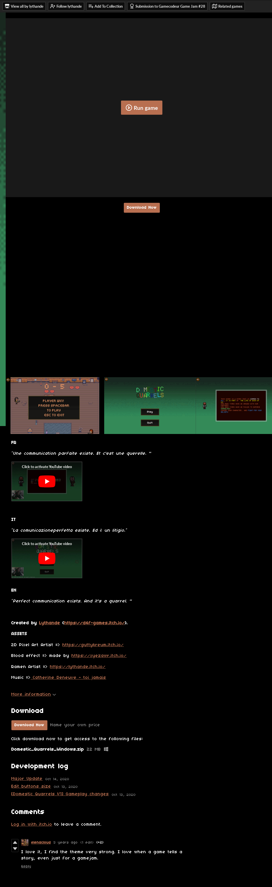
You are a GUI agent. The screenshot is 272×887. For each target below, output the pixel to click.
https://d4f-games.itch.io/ (94, 623)
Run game (141, 107)
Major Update (27, 779)
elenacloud (41, 842)
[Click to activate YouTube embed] (46, 481)
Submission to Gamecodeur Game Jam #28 (167, 6)
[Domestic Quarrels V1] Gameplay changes (60, 794)
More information (33, 694)
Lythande (49, 623)
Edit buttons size (31, 786)
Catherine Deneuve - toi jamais (68, 677)
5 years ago (66, 842)
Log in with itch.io (31, 824)
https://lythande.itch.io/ (78, 667)
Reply (26, 866)
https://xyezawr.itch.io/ (99, 656)
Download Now (142, 208)
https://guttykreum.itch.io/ (93, 645)
